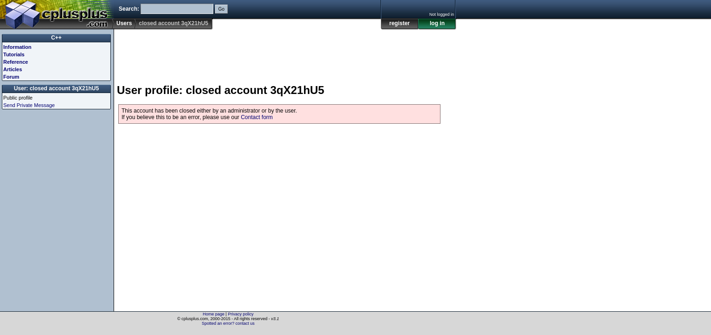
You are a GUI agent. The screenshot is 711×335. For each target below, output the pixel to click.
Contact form (257, 117)
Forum (11, 77)
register (399, 23)
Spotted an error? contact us (228, 323)
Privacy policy (240, 314)
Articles (12, 69)
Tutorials (14, 54)
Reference (15, 62)
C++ (56, 37)
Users (124, 23)
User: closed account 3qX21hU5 (56, 88)
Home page (214, 314)
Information (17, 47)
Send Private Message (29, 105)
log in (437, 23)
